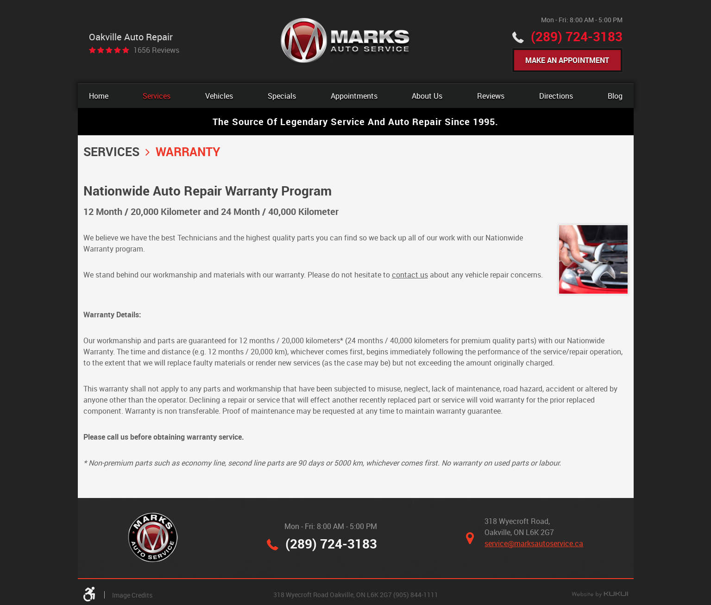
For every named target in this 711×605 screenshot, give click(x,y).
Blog (615, 96)
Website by (600, 594)
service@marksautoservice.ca (533, 543)
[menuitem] (98, 96)
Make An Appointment (567, 60)
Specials (282, 96)
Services (156, 96)
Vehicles (219, 96)
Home (98, 96)
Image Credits (132, 595)
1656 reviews (156, 50)
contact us (410, 275)
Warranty (188, 151)
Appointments (354, 96)
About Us (427, 96)
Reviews (490, 96)
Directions (556, 96)
